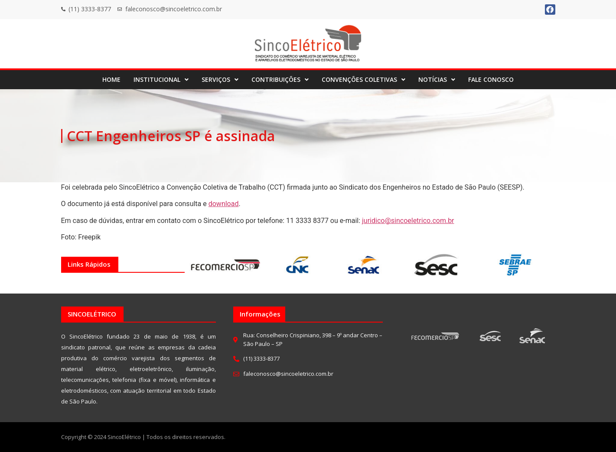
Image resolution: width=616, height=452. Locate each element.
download (224, 204)
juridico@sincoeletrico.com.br (408, 220)
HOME (111, 79)
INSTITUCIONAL (161, 79)
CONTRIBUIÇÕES (280, 79)
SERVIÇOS (220, 79)
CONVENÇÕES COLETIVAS (363, 79)
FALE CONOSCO (491, 79)
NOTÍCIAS (436, 79)
